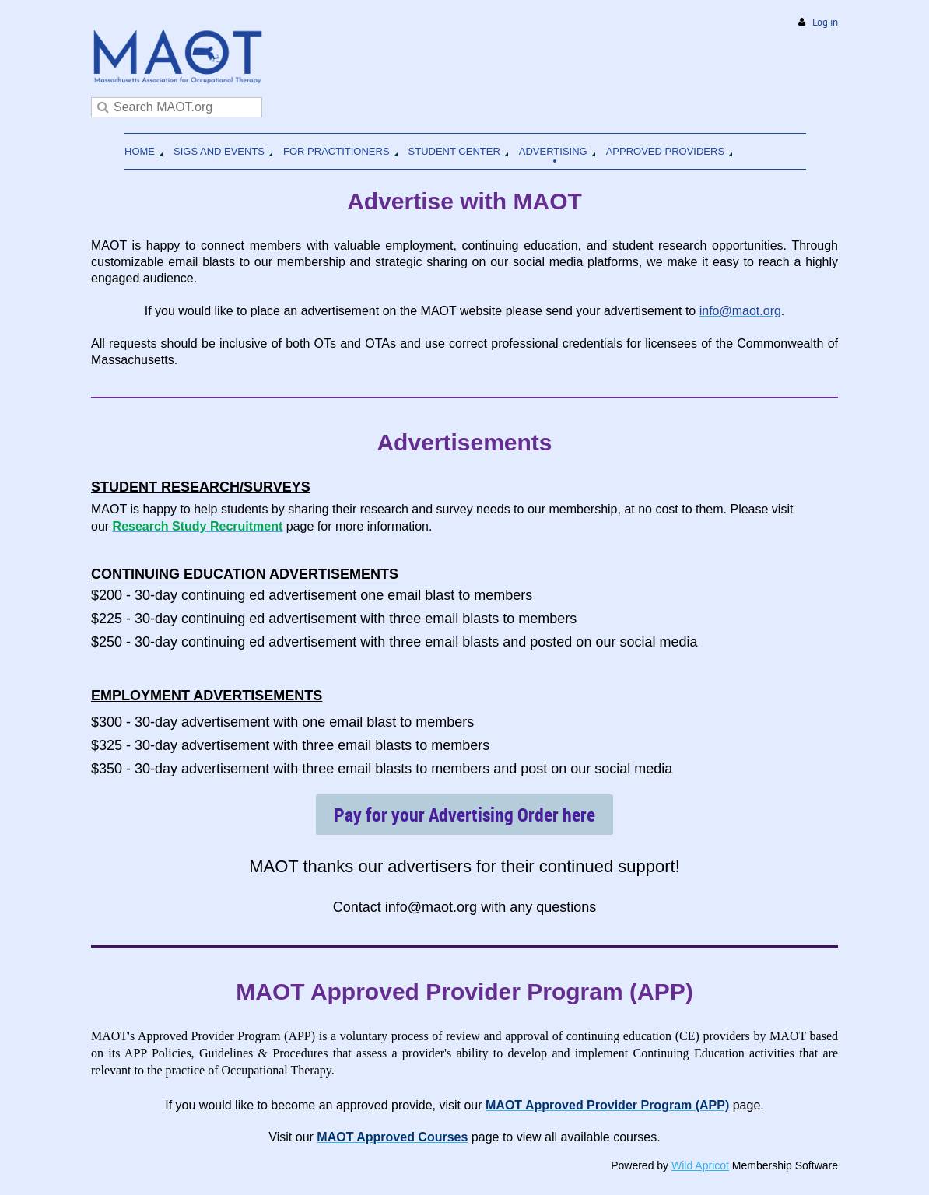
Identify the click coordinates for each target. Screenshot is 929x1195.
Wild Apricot (700, 1165)
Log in (825, 22)
